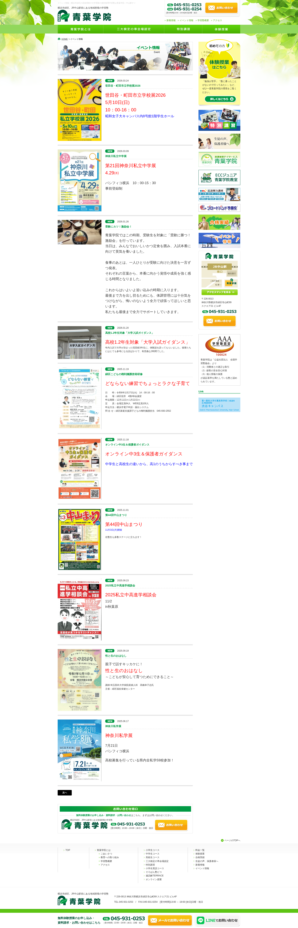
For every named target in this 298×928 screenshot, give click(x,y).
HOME (64, 39)
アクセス (217, 20)
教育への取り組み (110, 857)
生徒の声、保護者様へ (206, 861)
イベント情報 (186, 20)
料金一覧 (200, 850)
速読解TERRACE (154, 875)
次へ (64, 792)
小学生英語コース (155, 868)
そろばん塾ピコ (154, 872)
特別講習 (150, 864)
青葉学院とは (104, 850)
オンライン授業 (154, 879)
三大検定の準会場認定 (157, 861)
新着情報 (171, 20)
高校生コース (152, 857)
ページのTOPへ (232, 840)
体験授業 (200, 853)
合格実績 (200, 857)
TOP (67, 850)
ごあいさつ (106, 853)
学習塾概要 (203, 20)
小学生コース (152, 850)
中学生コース (152, 853)
